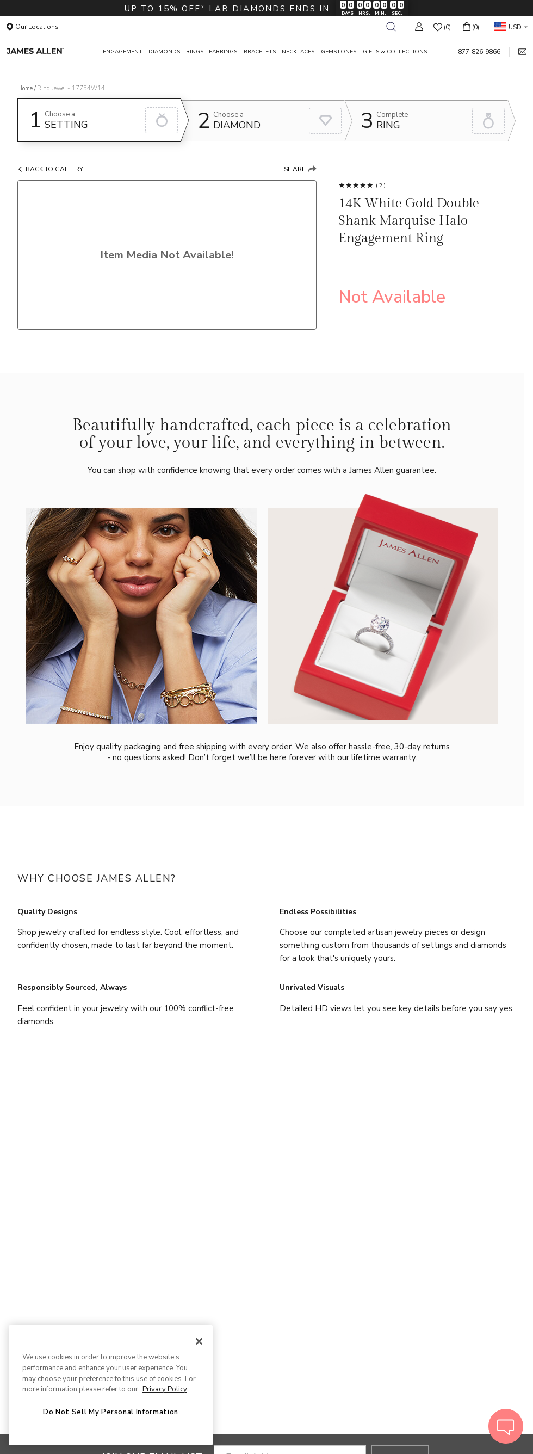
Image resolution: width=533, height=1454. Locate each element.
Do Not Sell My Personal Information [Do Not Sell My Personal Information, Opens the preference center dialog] (110, 1412)
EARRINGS (223, 52)
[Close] (199, 1341)
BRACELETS (260, 52)
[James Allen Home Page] (50, 51)
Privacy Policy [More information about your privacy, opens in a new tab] (164, 1389)
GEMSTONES (338, 52)
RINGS (194, 52)
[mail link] (517, 52)
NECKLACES (298, 52)
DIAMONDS (164, 52)
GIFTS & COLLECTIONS (395, 52)
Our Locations (33, 26)
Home (25, 88)
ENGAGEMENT (122, 52)
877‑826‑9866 (479, 51)
